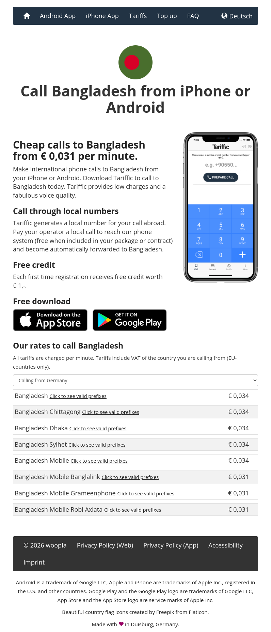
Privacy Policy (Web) (105, 545)
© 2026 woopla (45, 545)
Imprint (34, 562)
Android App (58, 16)
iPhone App (102, 16)
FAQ (193, 16)
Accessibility (225, 545)
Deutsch (237, 16)
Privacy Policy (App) (170, 545)
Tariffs (138, 16)
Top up (167, 16)
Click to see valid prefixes (78, 396)
